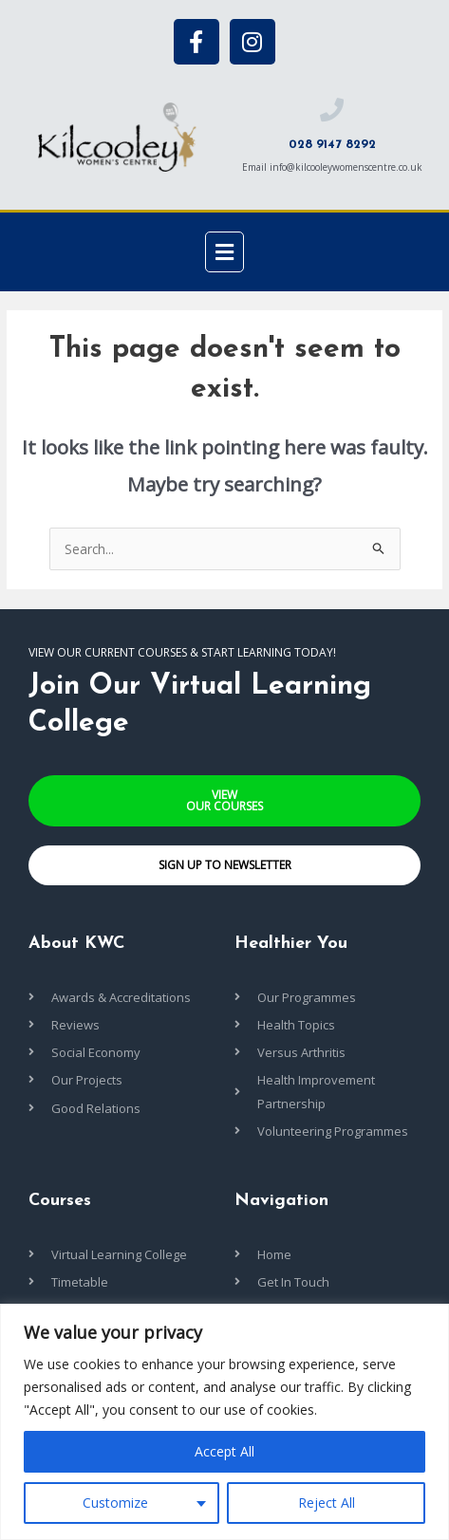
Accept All (224, 1451)
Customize (115, 1503)
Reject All (326, 1503)
